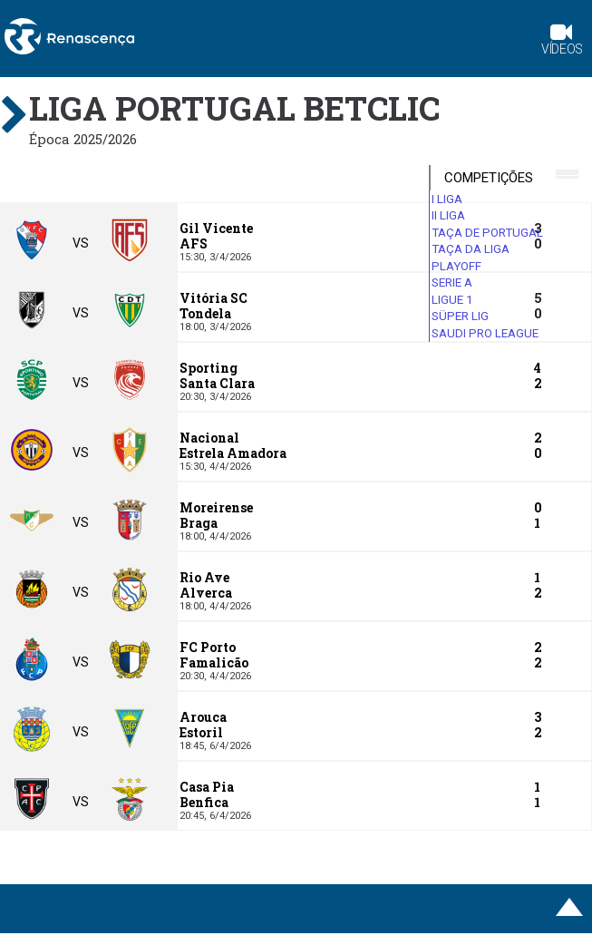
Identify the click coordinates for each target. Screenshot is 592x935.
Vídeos (562, 41)
